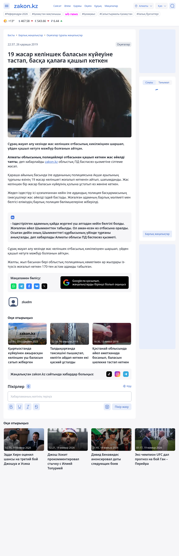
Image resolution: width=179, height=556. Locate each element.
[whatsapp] (13, 286)
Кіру (129, 386)
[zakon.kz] (26, 6)
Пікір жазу (122, 407)
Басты (11, 35)
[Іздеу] (172, 6)
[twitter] (44, 286)
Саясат (57, 6)
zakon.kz (51, 162)
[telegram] (21, 286)
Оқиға (88, 6)
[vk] (37, 286)
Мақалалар (111, 6)
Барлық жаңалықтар (31, 35)
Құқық (98, 6)
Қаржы (77, 6)
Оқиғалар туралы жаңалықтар (65, 35)
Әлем (67, 6)
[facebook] (29, 286)
